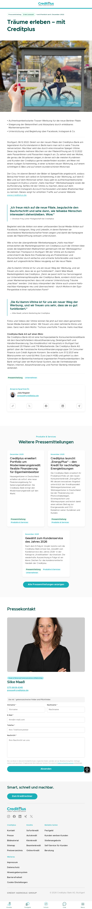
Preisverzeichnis (15, 850)
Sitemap (11, 846)
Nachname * (52, 705)
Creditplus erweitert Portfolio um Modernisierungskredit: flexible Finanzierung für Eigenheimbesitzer (25, 465)
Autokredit (31, 836)
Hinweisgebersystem (17, 872)
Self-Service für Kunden (56, 846)
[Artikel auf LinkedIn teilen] (62, 406)
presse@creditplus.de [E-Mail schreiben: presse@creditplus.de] (28, 396)
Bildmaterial (13, 841)
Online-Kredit (32, 850)
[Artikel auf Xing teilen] (79, 406)
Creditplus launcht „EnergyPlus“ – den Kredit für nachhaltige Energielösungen (65, 463)
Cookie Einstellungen (17, 882)
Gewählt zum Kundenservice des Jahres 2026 (44, 540)
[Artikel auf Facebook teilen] (46, 406)
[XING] (25, 816)
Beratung (49, 850)
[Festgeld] (27, 905)
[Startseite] (46, 4)
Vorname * (11, 705)
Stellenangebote (53, 841)
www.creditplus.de (17, 195)
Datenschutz (13, 867)
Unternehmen (31, 378)
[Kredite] (9, 905)
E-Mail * (10, 715)
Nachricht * (12, 735)
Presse (10, 836)
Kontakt (11, 831)
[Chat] (64, 905)
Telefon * (11, 725)
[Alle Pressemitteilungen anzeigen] (46, 585)
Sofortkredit (32, 831)
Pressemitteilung (15, 378)
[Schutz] (46, 905)
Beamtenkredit (33, 846)
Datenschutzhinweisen (65, 763)
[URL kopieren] (12, 406)
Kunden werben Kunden (56, 836)
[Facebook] (14, 816)
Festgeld (49, 831)
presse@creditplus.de (17, 690)
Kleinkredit (31, 841)
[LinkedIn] (20, 816)
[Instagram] (8, 816)
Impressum (12, 862)
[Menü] (83, 905)
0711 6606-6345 (15, 687)
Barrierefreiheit (14, 877)
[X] (31, 816)
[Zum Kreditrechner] (22, 796)
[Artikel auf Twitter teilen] (29, 406)
